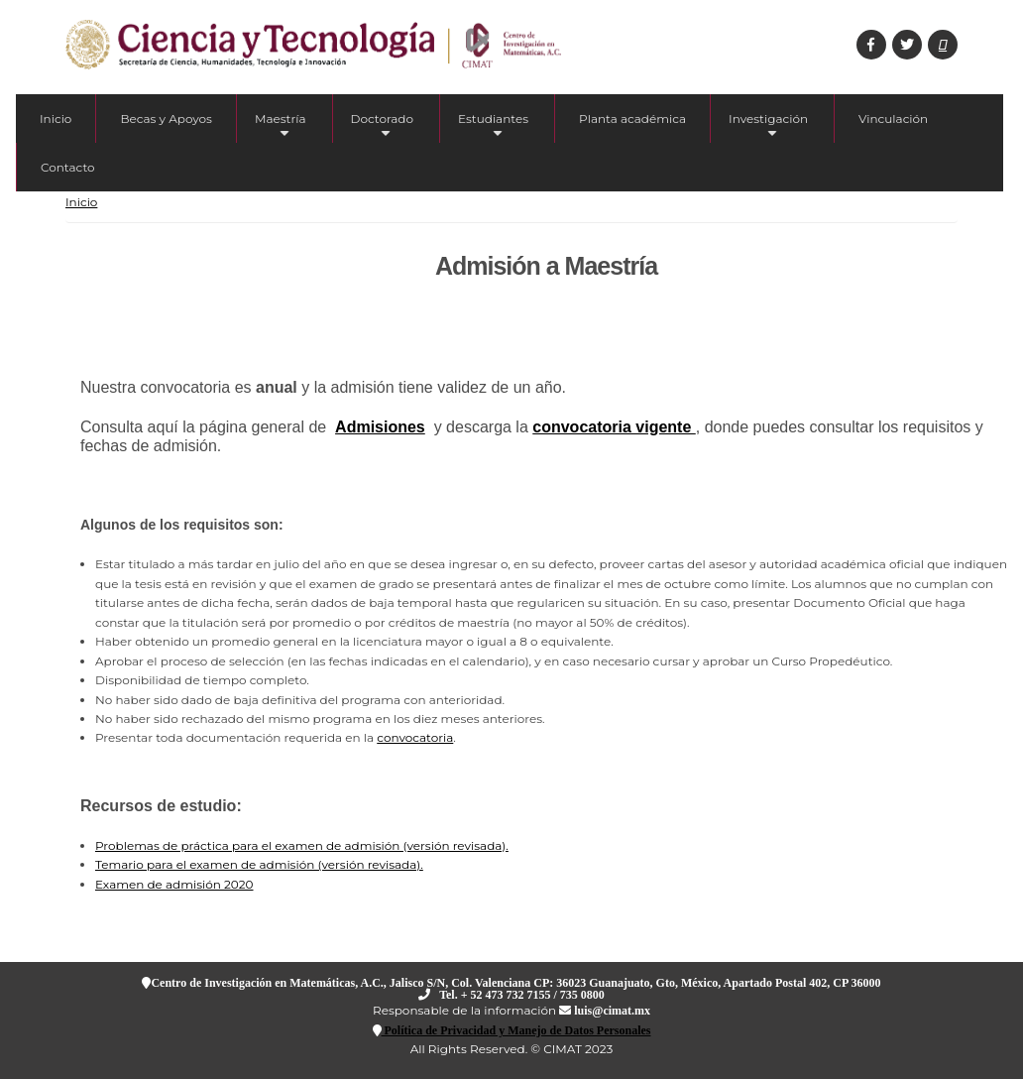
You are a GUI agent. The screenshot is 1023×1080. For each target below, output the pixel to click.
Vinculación (893, 118)
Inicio (55, 118)
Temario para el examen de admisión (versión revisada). (259, 864)
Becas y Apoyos (166, 118)
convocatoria (415, 737)
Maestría (280, 127)
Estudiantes (493, 127)
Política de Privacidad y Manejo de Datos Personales (516, 1029)
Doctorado (382, 127)
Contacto (68, 167)
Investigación (768, 127)
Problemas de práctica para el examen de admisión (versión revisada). (302, 845)
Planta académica (632, 118)
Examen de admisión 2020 (174, 884)
